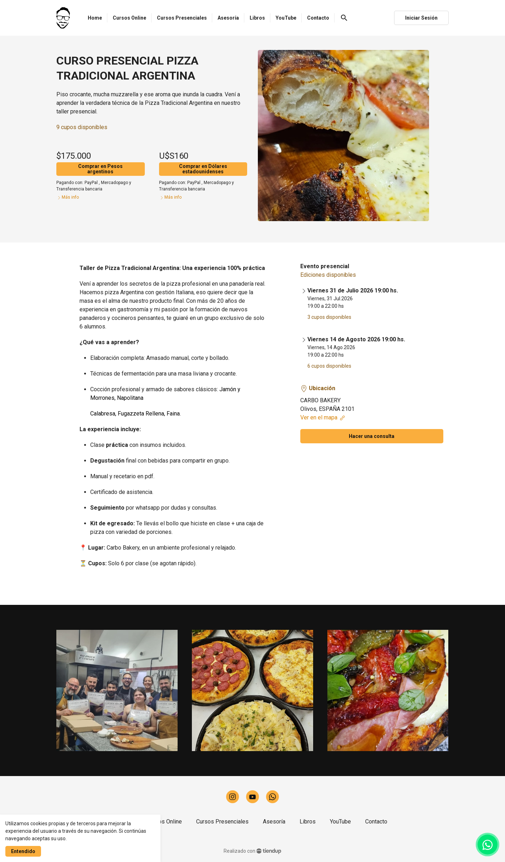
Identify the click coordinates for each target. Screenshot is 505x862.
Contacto (376, 821)
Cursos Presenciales (222, 821)
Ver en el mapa (323, 417)
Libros (308, 821)
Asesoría (274, 821)
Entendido (23, 851)
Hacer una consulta (371, 436)
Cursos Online (164, 821)
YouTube (340, 821)
